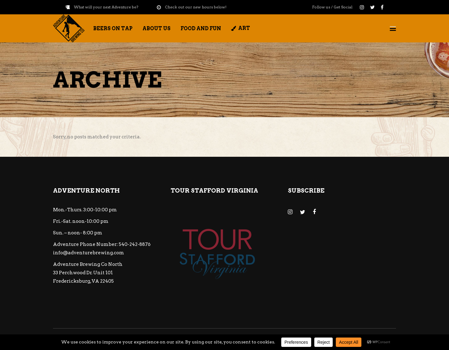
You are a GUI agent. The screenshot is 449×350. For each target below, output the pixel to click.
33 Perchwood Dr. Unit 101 (83, 273)
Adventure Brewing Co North (88, 264)
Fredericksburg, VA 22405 (83, 281)
